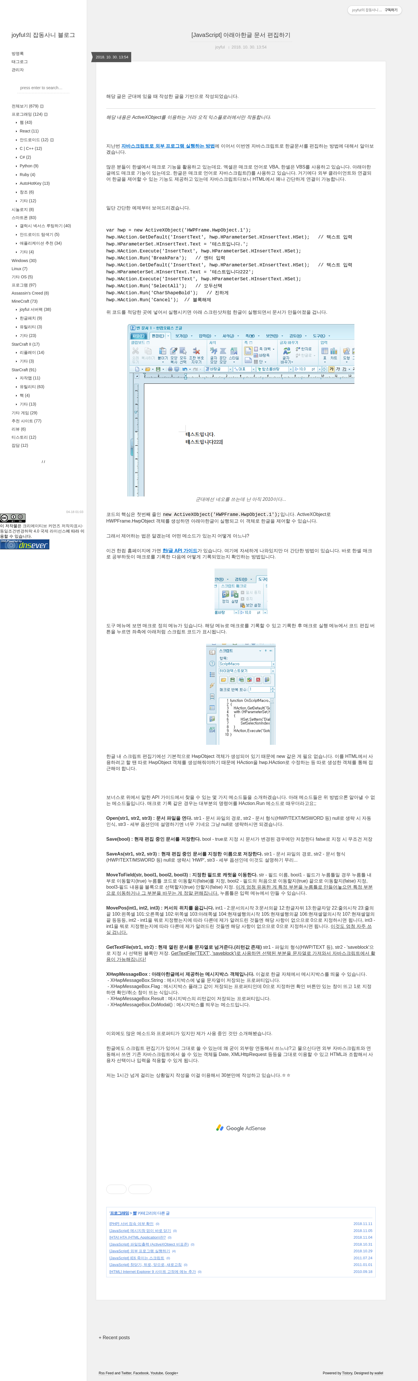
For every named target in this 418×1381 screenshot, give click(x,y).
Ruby (27, 174)
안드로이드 (36, 139)
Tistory (347, 1373)
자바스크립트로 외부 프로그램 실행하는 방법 (168, 146)
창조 (26, 192)
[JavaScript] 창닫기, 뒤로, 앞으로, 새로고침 (145, 1264)
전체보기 (28, 106)
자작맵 (29, 378)
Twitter (126, 1373)
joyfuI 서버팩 (35, 309)
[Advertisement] (241, 1128)
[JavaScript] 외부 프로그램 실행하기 (139, 1251)
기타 (27, 200)
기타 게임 (24, 412)
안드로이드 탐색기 (39, 234)
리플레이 (31, 352)
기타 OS (22, 277)
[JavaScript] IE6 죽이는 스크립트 (136, 1258)
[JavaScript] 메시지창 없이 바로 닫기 (140, 1230)
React (29, 131)
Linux (19, 268)
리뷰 (19, 429)
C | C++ (30, 148)
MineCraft (24, 301)
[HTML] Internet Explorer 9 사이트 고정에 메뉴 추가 (152, 1271)
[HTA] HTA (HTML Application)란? (137, 1237)
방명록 (18, 53)
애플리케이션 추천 (40, 243)
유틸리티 (30, 326)
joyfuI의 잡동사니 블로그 (43, 35)
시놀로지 (23, 209)
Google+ (172, 1373)
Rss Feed (106, 1373)
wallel (378, 1373)
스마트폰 (24, 217)
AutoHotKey (34, 183)
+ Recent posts (114, 1337)
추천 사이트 (27, 421)
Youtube (156, 1373)
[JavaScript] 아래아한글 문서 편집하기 (240, 35)
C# (25, 157)
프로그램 (24, 285)
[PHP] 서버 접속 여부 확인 (131, 1224)
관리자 (18, 69)
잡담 (20, 445)
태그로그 (20, 61)
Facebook (141, 1373)
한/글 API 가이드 (180, 550)
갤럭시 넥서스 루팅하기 (45, 225)
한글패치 (30, 318)
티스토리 (24, 437)
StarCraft (24, 369)
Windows (24, 260)
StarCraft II (25, 344)
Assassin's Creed (30, 293)
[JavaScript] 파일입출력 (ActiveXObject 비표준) (149, 1244)
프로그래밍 (30, 114)
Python (29, 166)
